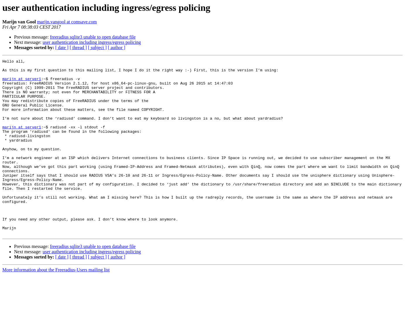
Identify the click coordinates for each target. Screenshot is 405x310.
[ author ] (116, 47)
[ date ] (61, 47)
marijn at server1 (21, 83)
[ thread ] (78, 47)
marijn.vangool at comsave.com (67, 21)
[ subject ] (97, 47)
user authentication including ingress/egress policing (92, 42)
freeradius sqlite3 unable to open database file (93, 37)
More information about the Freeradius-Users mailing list (56, 304)
